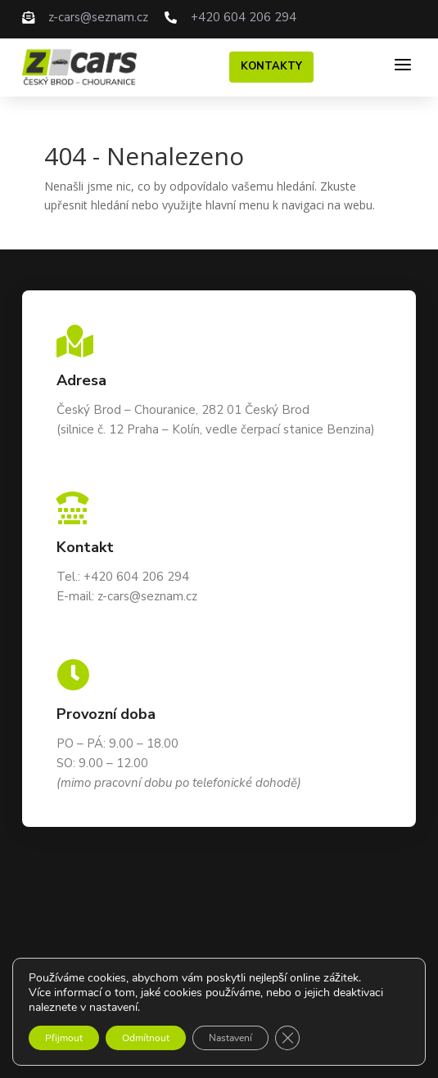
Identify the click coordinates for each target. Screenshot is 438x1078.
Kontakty (271, 66)
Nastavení (230, 1037)
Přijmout (64, 1037)
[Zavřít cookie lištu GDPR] (287, 1038)
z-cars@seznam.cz (98, 17)
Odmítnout (145, 1037)
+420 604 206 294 (243, 17)
